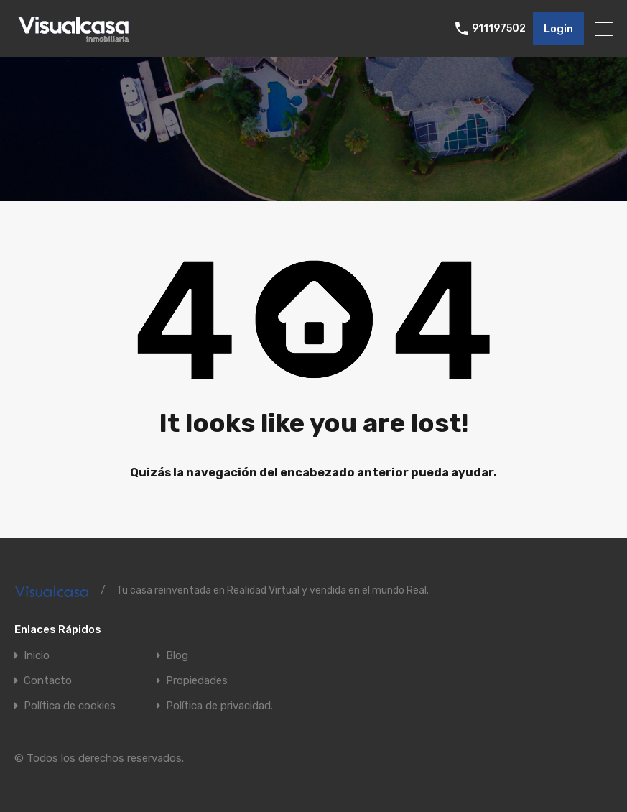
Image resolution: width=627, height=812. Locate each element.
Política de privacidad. (219, 706)
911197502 (499, 28)
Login (558, 28)
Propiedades (197, 680)
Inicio (37, 655)
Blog (177, 655)
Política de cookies (70, 706)
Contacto (48, 680)
